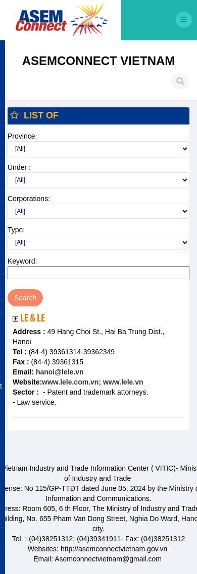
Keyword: (22, 261)
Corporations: (29, 199)
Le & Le (32, 318)
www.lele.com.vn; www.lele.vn (92, 382)
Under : (19, 167)
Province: (22, 136)
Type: (16, 230)
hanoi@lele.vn (58, 372)
